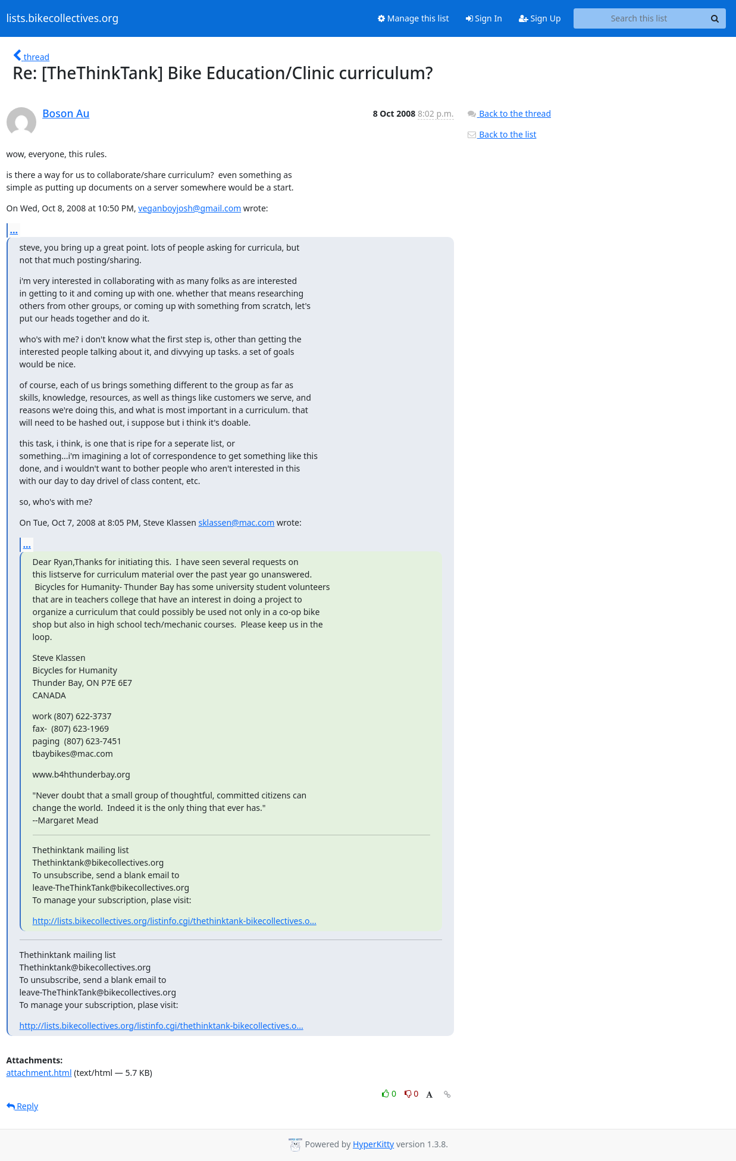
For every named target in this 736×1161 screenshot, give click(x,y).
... (14, 229)
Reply (23, 1106)
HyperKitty (373, 1144)
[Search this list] (639, 18)
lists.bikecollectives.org (63, 18)
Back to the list (501, 134)
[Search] (715, 18)
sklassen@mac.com (236, 522)
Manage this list (413, 18)
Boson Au (65, 113)
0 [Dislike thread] (412, 1093)
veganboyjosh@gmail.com (189, 208)
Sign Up (540, 18)
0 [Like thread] (390, 1093)
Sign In (484, 18)
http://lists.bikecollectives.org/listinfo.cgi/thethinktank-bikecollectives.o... (175, 920)
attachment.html (39, 1072)
